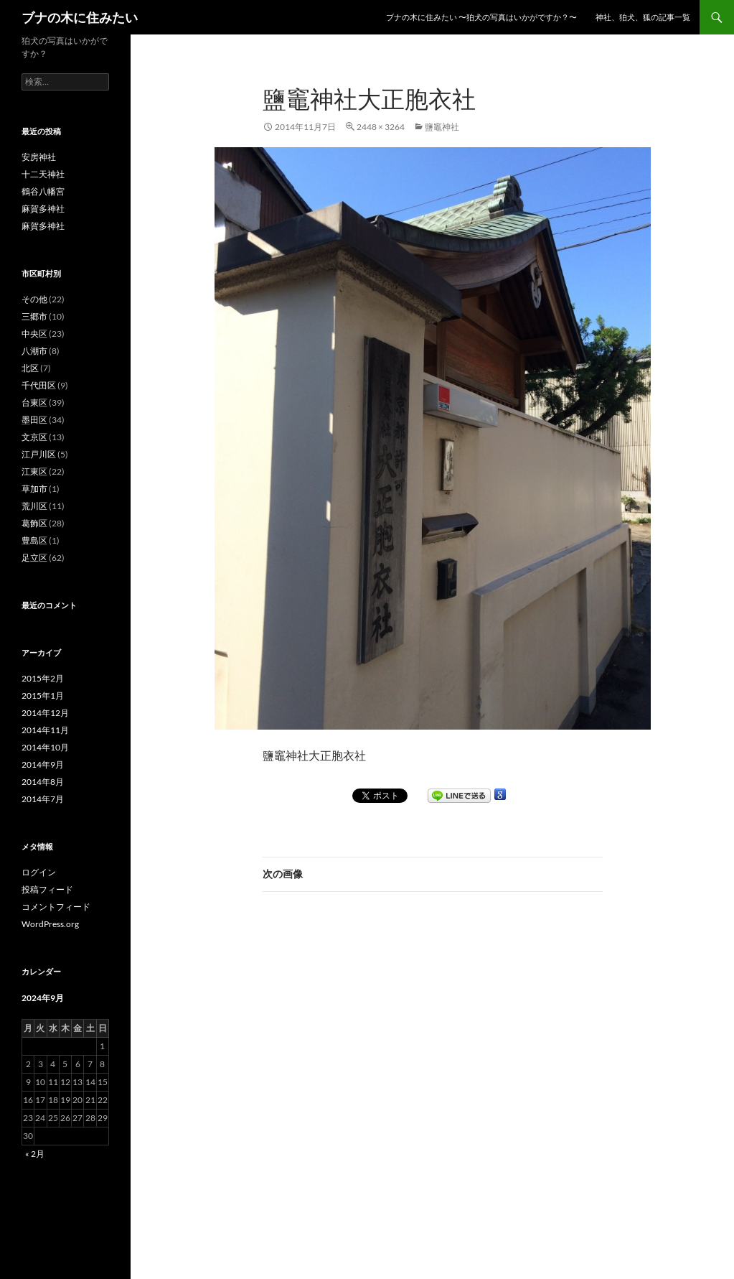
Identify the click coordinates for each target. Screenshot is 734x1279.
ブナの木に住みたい (80, 17)
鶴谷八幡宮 (43, 191)
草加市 (34, 488)
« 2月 (34, 1153)
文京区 (34, 437)
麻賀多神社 (43, 208)
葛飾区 (34, 523)
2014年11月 (45, 730)
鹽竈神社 (442, 126)
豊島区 (34, 540)
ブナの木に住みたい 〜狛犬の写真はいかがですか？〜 (481, 17)
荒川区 (34, 506)
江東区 (34, 471)
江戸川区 (39, 454)
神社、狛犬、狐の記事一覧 (643, 17)
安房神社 (39, 157)
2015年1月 (43, 695)
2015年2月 (43, 678)
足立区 (34, 557)
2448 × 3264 (381, 126)
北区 (30, 368)
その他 (34, 299)
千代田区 (39, 385)
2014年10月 (45, 747)
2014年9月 (43, 764)
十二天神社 (43, 174)
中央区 (34, 333)
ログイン (39, 872)
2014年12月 (45, 712)
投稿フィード (47, 889)
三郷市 (34, 316)
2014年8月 (43, 781)
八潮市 (34, 350)
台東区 (34, 402)
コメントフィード (56, 906)
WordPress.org (50, 923)
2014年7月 (43, 799)
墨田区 (34, 419)
